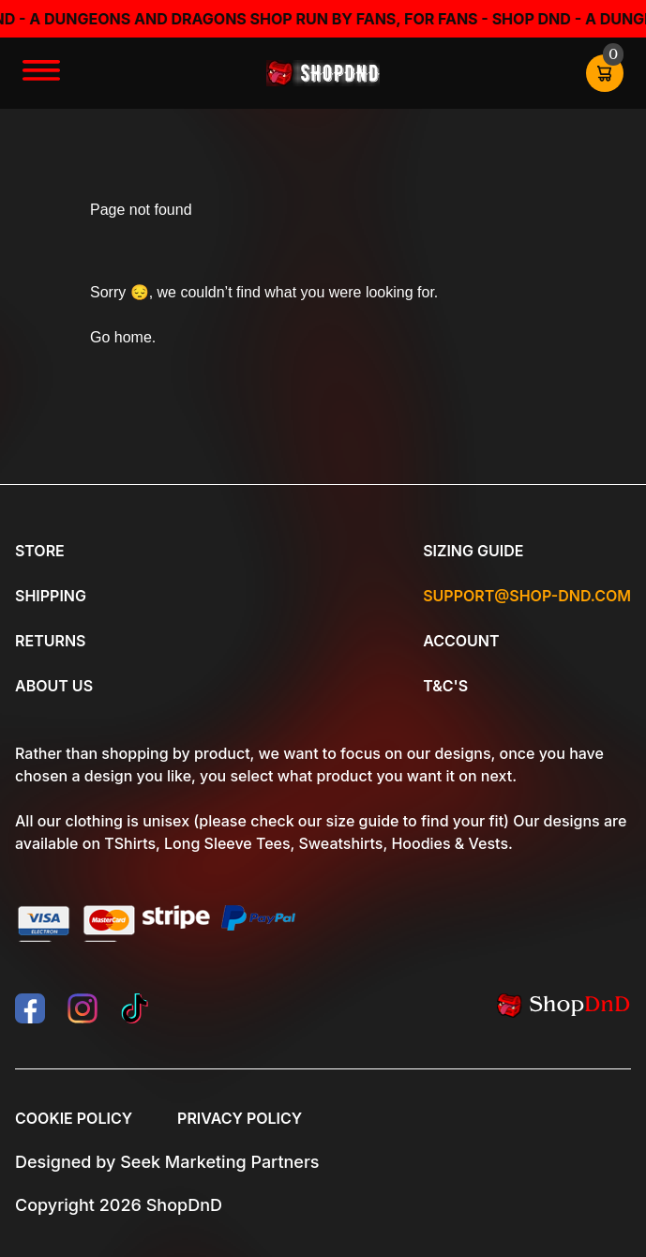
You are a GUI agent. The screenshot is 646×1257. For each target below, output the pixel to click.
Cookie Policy (73, 1118)
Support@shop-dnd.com (527, 595)
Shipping (50, 595)
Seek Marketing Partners (219, 1162)
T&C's (445, 685)
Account (461, 640)
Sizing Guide (473, 550)
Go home (121, 337)
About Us (54, 685)
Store (40, 550)
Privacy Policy (239, 1118)
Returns (50, 640)
